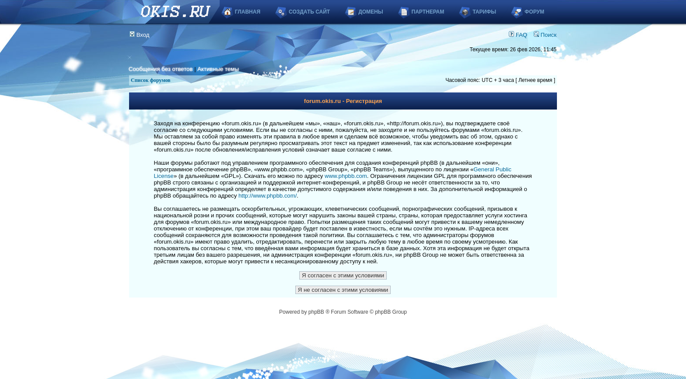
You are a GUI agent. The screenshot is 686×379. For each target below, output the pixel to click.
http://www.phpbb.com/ (267, 195)
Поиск (545, 35)
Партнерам (428, 12)
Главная (247, 12)
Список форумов (151, 80)
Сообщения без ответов (160, 69)
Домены (370, 12)
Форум (534, 12)
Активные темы (218, 69)
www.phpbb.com (346, 176)
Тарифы (484, 12)
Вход (140, 35)
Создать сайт (309, 12)
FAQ (518, 35)
